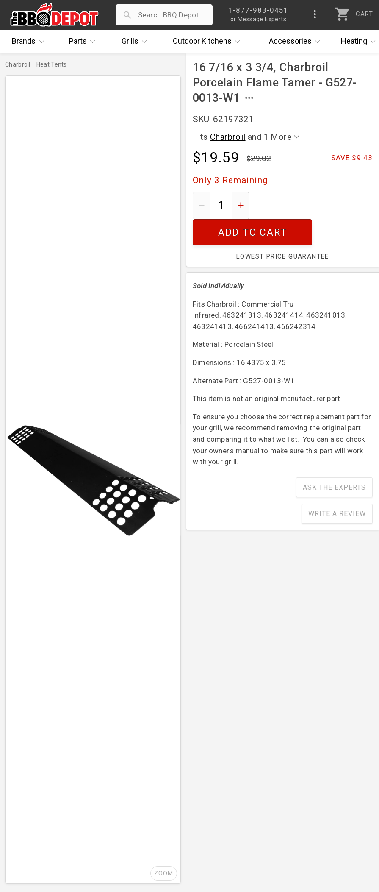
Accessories (296, 41)
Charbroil (228, 137)
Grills (136, 41)
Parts (84, 41)
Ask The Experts (334, 461)
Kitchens (208, 41)
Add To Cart (314, 205)
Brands (30, 41)
